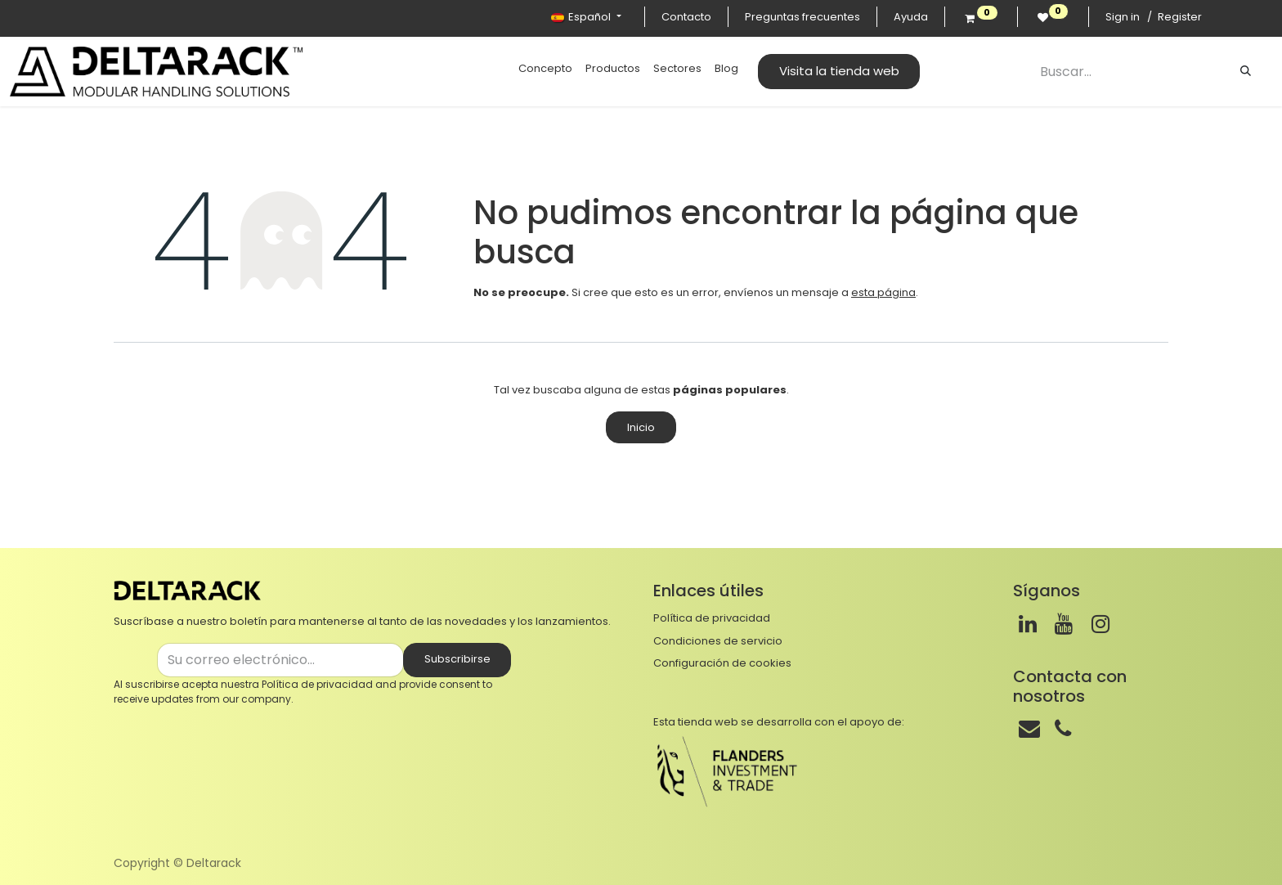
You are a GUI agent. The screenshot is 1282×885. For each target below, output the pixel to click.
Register (1180, 17)
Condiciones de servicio (717, 641)
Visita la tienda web (839, 70)
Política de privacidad (317, 684)
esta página (883, 292)
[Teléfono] (1062, 729)
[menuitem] (545, 68)
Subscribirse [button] (457, 659)
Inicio (641, 427)
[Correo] (1029, 729)
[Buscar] (1245, 71)
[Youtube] (1063, 624)
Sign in (1122, 17)
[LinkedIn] (1027, 624)
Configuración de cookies (722, 663)
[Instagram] (1100, 624)
